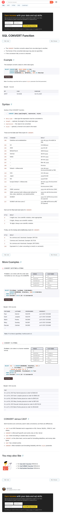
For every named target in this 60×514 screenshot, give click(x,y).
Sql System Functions (26, 468)
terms (27, 29)
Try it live (8, 77)
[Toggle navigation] (56, 2)
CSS (18, 5)
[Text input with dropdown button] (28, 2)
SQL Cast (6, 41)
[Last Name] (18, 22)
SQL (3, 5)
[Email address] (14, 26)
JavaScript (25, 5)
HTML (13, 5)
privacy (31, 29)
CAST (7, 428)
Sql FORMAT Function (26, 466)
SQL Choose (54, 41)
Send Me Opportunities (30, 26)
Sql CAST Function (25, 464)
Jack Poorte (9, 488)
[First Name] (9, 22)
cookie (36, 29)
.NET (8, 5)
